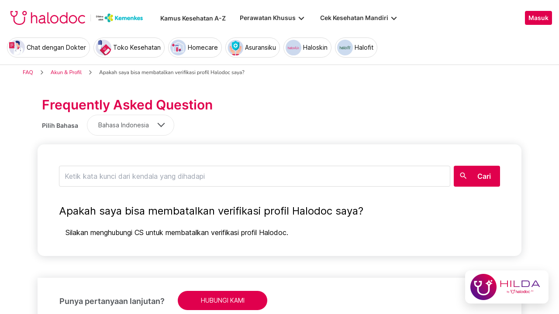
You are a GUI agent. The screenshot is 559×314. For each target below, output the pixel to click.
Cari (484, 176)
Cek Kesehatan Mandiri (359, 18)
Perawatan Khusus (273, 18)
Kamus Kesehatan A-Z (193, 18)
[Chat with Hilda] (507, 287)
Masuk (538, 17)
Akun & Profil (66, 72)
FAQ (28, 72)
